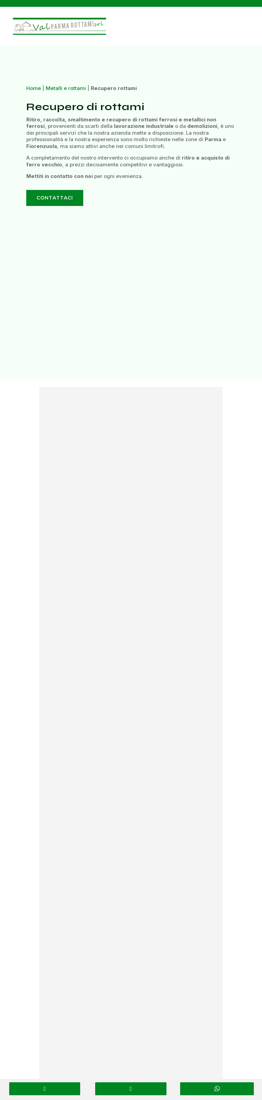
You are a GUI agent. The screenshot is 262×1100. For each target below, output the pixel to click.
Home (33, 88)
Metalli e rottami (66, 88)
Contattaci (55, 198)
